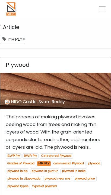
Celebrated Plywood (56, 156)
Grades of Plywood (20, 163)
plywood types (17, 186)
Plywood (18, 65)
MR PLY (43, 163)
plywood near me (57, 178)
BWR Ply (30, 156)
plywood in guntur (44, 171)
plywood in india (73, 171)
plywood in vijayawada (23, 178)
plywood (94, 163)
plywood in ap (17, 171)
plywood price (85, 178)
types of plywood (44, 186)
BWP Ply (13, 156)
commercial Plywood (68, 163)
